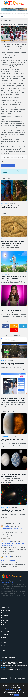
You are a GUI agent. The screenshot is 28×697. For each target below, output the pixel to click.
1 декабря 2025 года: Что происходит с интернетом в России (13, 543)
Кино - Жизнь (4, 203)
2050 (5, 325)
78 (22, 325)
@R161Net (7, 526)
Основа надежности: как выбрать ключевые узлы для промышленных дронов (13, 364)
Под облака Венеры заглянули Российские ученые (12, 440)
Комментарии (6, 162)
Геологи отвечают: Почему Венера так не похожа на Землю (13, 475)
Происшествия (5, 675)
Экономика (4, 667)
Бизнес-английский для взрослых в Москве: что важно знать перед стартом (14, 399)
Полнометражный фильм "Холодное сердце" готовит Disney (14, 277)
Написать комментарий (8, 165)
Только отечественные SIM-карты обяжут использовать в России (13, 558)
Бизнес (2, 360)
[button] (2, 16)
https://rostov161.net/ (7, 583)
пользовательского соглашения (13, 694)
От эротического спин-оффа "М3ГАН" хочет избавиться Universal (11, 311)
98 (14, 330)
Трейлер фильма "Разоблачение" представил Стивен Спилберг (12, 242)
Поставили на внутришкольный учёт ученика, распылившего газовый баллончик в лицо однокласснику (13, 677)
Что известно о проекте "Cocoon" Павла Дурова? (12, 528)
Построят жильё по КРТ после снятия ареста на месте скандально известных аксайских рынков (12, 670)
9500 (14, 325)
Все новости (23, 657)
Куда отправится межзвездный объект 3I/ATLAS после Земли (12, 511)
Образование (4, 396)
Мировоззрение (4, 436)
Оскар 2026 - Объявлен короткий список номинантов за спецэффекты (13, 207)
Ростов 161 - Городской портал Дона (10, 686)
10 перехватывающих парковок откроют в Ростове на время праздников (12, 663)
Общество (3, 660)
